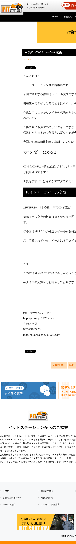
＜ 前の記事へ (58, 365)
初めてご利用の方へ (12, 498)
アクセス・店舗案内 (50, 504)
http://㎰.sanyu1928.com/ (38, 318)
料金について (47, 498)
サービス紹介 (9, 504)
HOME (55, 16)
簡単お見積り (47, 491)
